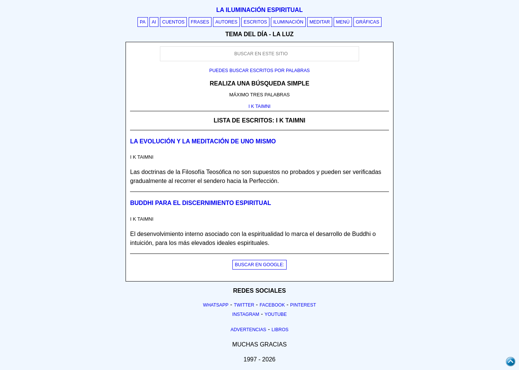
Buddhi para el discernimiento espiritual (200, 203)
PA (143, 22)
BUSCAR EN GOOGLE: (259, 264)
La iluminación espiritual (259, 10)
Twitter (244, 305)
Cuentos (173, 22)
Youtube (276, 314)
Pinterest (303, 305)
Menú (342, 22)
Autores (226, 22)
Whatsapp (215, 305)
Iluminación (288, 22)
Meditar (319, 22)
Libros (280, 329)
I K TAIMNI (259, 106)
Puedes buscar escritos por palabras (259, 70)
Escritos (255, 22)
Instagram (245, 314)
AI (154, 22)
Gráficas (367, 22)
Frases (200, 22)
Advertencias (248, 329)
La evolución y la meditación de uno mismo (203, 141)
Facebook (272, 305)
